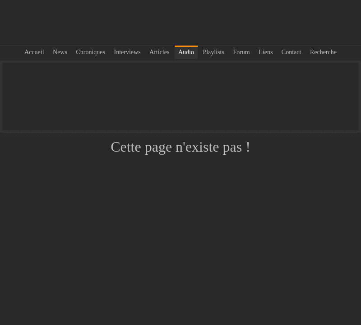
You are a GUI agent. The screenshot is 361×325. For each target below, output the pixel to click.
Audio (186, 52)
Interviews (127, 52)
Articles (159, 52)
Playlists (213, 52)
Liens (266, 52)
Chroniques (90, 52)
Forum (241, 52)
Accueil (34, 52)
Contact (291, 52)
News (60, 52)
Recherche (323, 52)
